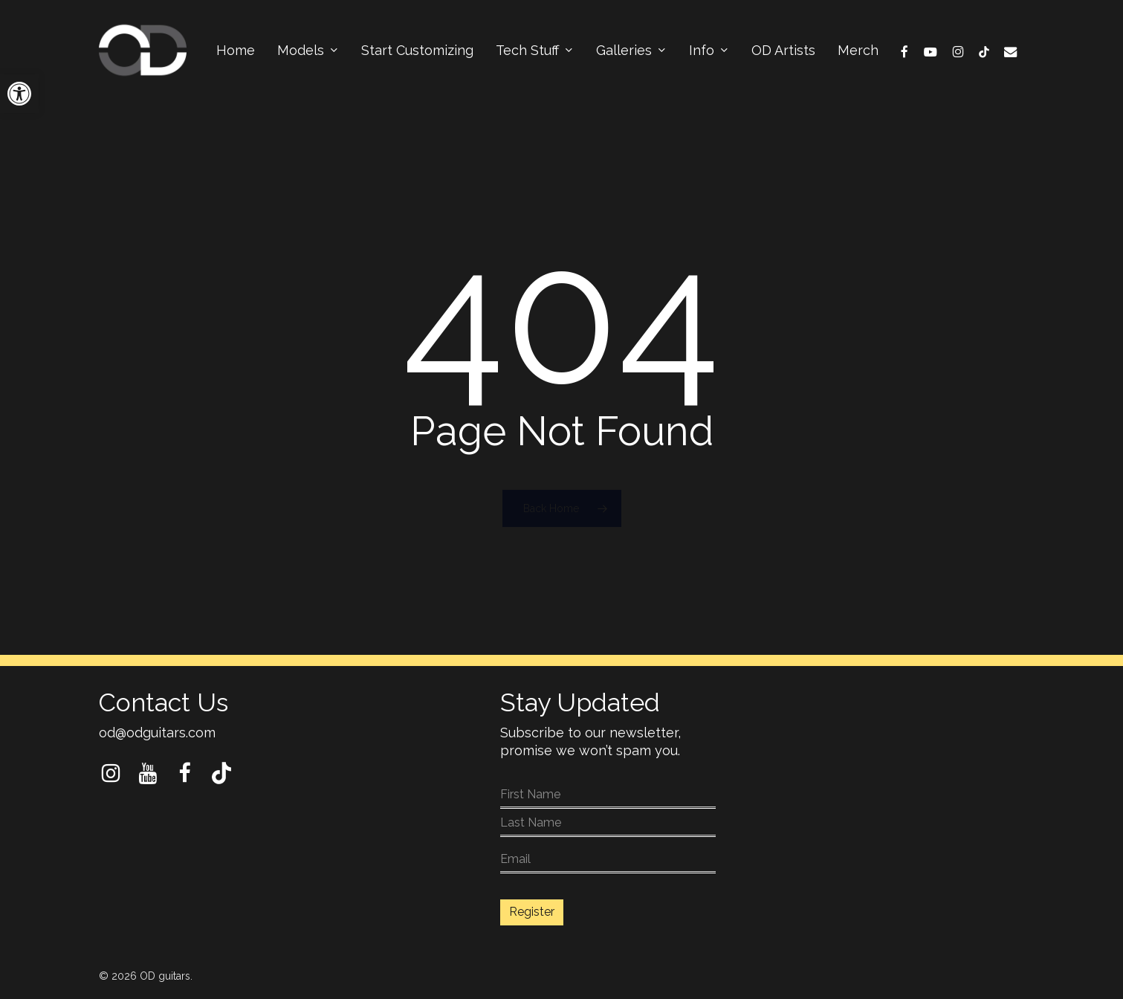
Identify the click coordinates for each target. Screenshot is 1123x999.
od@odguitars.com (157, 732)
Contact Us (163, 702)
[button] (19, 93)
